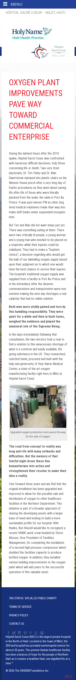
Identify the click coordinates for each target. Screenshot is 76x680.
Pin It (68, 676)
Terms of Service (20, 607)
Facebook (8, 633)
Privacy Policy (18, 615)
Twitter (14, 633)
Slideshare (43, 633)
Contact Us (16, 624)
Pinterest (31, 633)
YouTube (19, 633)
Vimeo (25, 633)
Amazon (36, 633)
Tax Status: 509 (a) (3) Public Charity (33, 598)
